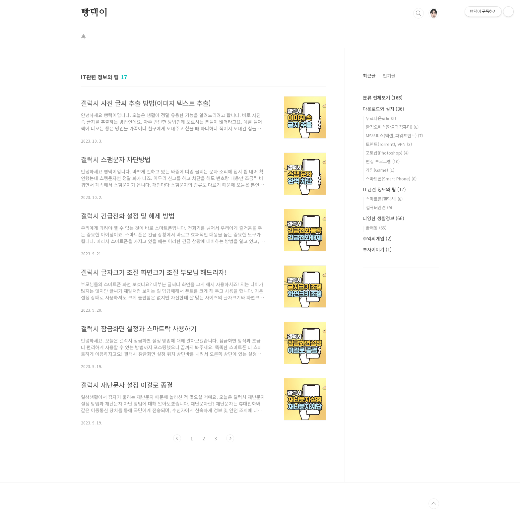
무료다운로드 (381, 118)
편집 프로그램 (383, 161)
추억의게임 (377, 238)
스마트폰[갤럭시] (384, 199)
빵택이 (94, 13)
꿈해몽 (376, 227)
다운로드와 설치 (383, 108)
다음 (230, 438)
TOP (433, 503)
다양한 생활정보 (383, 218)
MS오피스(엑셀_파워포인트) (394, 135)
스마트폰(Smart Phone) (391, 178)
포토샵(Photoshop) (387, 153)
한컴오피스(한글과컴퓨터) (392, 127)
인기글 (389, 75)
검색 (418, 13)
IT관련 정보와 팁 (384, 189)
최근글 (369, 75)
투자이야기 (377, 249)
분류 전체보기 (383, 97)
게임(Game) (380, 170)
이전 (177, 438)
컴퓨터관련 (379, 207)
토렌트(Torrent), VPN (389, 144)
